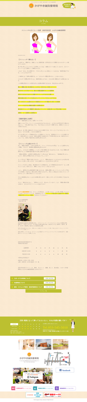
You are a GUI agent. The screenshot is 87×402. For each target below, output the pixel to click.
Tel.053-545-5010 (55, 327)
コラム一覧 (43, 291)
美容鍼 (53, 12)
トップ (12, 12)
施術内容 (40, 12)
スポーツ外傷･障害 (30, 12)
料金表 (47, 12)
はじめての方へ (19, 12)
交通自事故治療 (61, 12)
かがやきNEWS (71, 12)
